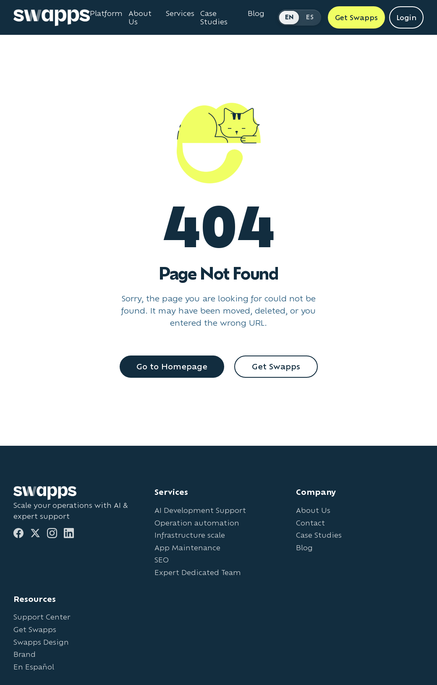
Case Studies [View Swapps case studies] (214, 17)
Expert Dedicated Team (197, 572)
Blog (304, 547)
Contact (310, 522)
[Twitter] (35, 533)
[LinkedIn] (69, 533)
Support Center (41, 616)
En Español (33, 666)
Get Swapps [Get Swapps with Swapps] (356, 17)
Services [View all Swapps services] (180, 13)
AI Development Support (200, 510)
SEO (161, 559)
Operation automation (196, 522)
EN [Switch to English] (289, 17)
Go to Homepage (171, 366)
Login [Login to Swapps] (406, 17)
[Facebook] (18, 533)
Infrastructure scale (189, 535)
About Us (313, 510)
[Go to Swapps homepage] (51, 17)
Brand (24, 654)
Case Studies (319, 535)
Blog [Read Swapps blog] (256, 13)
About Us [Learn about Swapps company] (140, 17)
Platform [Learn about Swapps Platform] (106, 13)
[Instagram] (52, 533)
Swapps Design (41, 642)
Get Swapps (276, 366)
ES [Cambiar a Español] (310, 17)
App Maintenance (187, 547)
